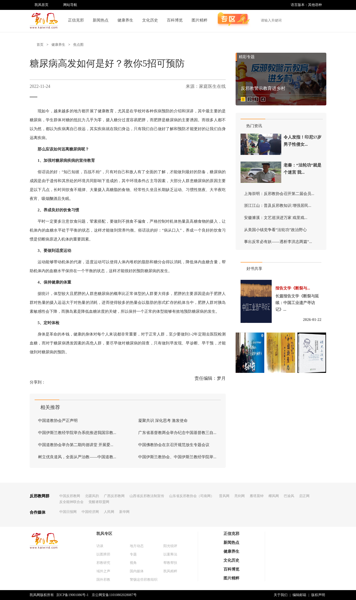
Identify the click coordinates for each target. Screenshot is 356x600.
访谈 (99, 546)
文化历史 (150, 20)
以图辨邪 (103, 554)
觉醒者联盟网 (99, 502)
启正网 (304, 496)
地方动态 (137, 546)
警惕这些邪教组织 (143, 579)
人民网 (109, 512)
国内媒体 (137, 571)
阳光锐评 (170, 546)
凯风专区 (104, 533)
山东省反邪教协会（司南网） (191, 496)
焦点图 (78, 45)
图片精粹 (199, 20)
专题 (133, 554)
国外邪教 (103, 579)
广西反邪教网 (114, 496)
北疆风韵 (92, 496)
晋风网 (224, 496)
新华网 (124, 512)
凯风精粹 (170, 571)
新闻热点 (101, 20)
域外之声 (103, 571)
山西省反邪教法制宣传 (147, 496)
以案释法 (170, 554)
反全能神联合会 (71, 502)
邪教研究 (103, 563)
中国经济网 (90, 512)
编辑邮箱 (299, 595)
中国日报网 (68, 512)
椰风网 (273, 496)
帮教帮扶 (170, 563)
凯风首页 (41, 5)
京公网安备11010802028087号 (114, 595)
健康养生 (125, 20)
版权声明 (318, 595)
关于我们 (281, 595)
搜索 (320, 20)
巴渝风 (289, 496)
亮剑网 (239, 496)
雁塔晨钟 (257, 496)
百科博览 (175, 20)
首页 (40, 45)
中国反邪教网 (69, 496)
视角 (133, 563)
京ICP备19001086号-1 (72, 595)
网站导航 (70, 5)
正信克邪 (76, 20)
